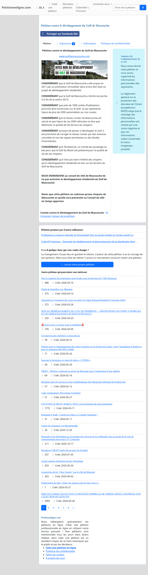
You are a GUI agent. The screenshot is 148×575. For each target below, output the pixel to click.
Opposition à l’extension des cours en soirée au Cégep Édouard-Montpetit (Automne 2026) (83, 300)
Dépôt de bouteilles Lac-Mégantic (57, 289)
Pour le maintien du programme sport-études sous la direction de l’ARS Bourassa (78, 278)
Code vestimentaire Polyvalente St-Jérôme (61, 393)
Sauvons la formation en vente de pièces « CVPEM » (65, 360)
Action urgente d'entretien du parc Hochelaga (62, 461)
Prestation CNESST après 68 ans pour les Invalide (64, 450)
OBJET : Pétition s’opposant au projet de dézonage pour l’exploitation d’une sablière (80, 371)
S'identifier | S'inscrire (82, 8)
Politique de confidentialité (115, 43)
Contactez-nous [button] (101, 4)
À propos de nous (55, 558)
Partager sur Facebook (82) (59, 33)
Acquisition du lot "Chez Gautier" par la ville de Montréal (68, 472)
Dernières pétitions (68, 5)
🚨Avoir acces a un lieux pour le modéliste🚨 (62, 325)
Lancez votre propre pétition (77, 264)
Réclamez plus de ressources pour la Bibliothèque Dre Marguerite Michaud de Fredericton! (83, 382)
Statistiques (88, 43)
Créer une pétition (53, 7)
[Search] (126, 7)
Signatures (65, 43)
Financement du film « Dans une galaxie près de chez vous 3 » (70, 483)
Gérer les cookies (55, 554)
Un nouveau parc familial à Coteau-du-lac (60, 335)
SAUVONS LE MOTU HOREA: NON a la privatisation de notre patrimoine (76, 404)
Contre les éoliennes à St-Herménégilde (59, 426)
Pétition (47, 43)
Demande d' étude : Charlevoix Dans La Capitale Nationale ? (69, 415)
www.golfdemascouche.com (74, 56)
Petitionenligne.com (16, 7)
